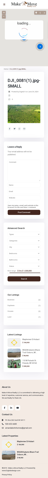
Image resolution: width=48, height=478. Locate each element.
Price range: (12, 271)
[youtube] (17, 407)
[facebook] (4, 407)
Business (11, 300)
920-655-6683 (11, 424)
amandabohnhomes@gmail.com (18, 428)
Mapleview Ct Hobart (30, 339)
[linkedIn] (11, 407)
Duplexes (11, 305)
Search (24, 279)
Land (9, 317)
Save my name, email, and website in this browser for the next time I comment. (23, 206)
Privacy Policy (7, 475)
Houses (10, 311)
